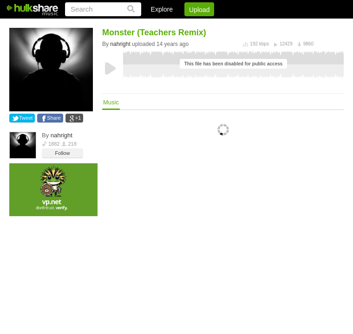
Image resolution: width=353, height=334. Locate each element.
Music (111, 102)
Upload (199, 9)
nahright (61, 135)
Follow (62, 153)
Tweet (26, 118)
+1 (78, 118)
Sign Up (185, 25)
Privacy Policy (292, 25)
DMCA (248, 25)
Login (152, 25)
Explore (162, 9)
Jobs (218, 25)
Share (53, 118)
